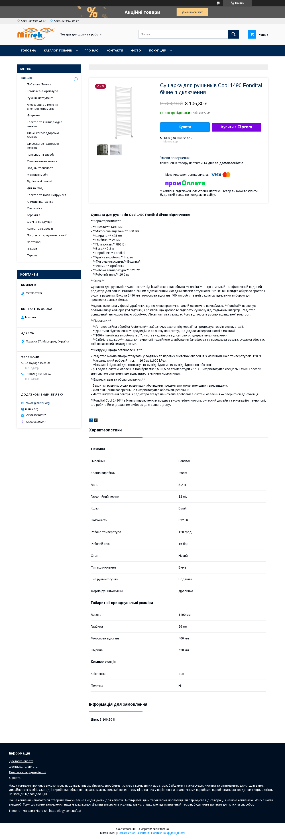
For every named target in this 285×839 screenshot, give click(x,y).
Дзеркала (34, 115)
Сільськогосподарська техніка (43, 135)
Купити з (236, 127)
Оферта (14, 777)
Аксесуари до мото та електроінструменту (42, 106)
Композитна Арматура (42, 91)
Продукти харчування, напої (47, 235)
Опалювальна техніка (42, 161)
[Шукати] (233, 34)
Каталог (27, 78)
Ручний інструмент (40, 98)
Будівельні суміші (39, 181)
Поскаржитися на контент (133, 833)
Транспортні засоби (41, 154)
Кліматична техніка (40, 201)
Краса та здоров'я (40, 228)
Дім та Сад (35, 188)
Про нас (91, 50)
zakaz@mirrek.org (37, 402)
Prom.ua (163, 829)
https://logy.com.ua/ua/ (65, 810)
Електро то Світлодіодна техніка (44, 124)
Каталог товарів (58, 50)
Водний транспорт (40, 168)
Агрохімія (33, 215)
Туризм (32, 255)
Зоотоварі (34, 242)
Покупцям (157, 50)
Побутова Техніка (39, 84)
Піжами (32, 248)
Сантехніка (34, 208)
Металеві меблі (37, 174)
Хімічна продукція (39, 221)
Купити (185, 127)
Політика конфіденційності (27, 772)
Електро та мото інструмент (46, 195)
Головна (28, 50)
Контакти (114, 50)
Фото (136, 50)
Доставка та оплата (23, 766)
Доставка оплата (21, 761)
